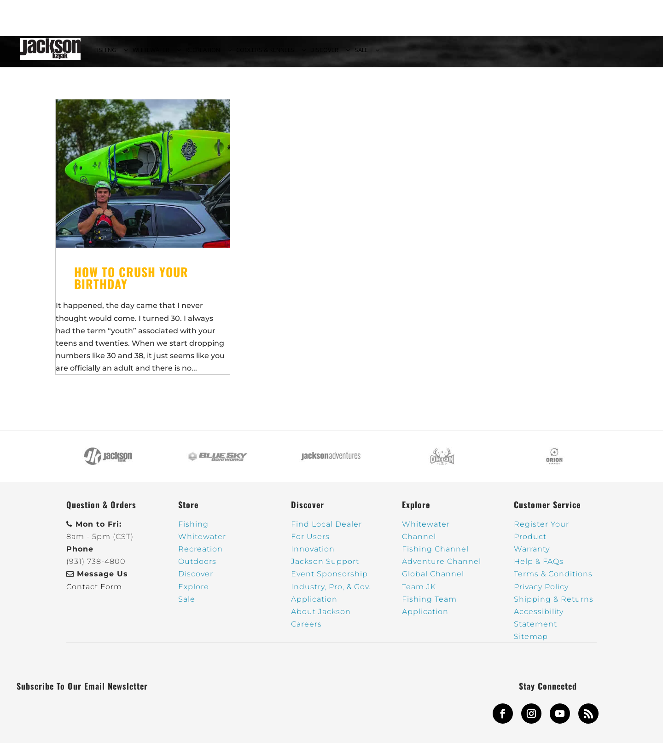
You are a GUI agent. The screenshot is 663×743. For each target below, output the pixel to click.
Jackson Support (325, 567)
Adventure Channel (441, 567)
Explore (193, 591)
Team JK (419, 591)
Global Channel (433, 579)
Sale (186, 604)
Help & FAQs (539, 567)
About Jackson (321, 617)
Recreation (200, 554)
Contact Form (94, 591)
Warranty (532, 554)
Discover (195, 579)
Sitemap (531, 642)
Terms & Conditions (553, 579)
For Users (310, 542)
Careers (306, 629)
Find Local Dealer (326, 529)
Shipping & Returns (553, 604)
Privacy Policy (541, 591)
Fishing (193, 529)
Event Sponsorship (329, 579)
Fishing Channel (435, 554)
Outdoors (197, 567)
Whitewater (202, 542)
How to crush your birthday (131, 283)
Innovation (313, 554)
